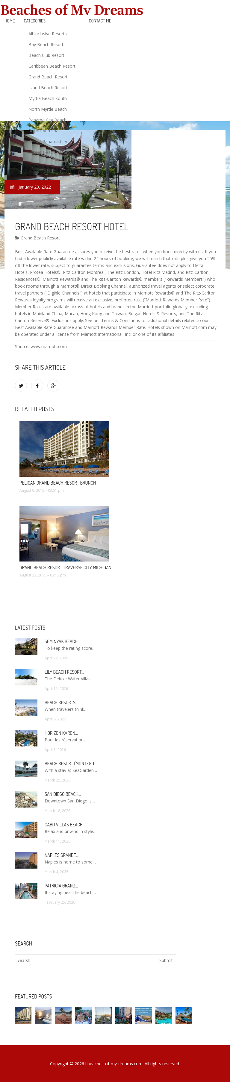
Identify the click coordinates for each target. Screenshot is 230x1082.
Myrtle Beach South (47, 98)
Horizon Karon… (61, 733)
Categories (35, 21)
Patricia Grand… (61, 886)
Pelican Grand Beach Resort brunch (57, 483)
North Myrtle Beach (47, 109)
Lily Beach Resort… (64, 672)
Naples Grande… (61, 855)
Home (9, 21)
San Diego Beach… (63, 794)
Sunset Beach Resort (48, 152)
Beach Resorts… (61, 702)
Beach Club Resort (46, 55)
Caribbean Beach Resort (51, 66)
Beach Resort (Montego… (70, 764)
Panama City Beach (47, 120)
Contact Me (100, 21)
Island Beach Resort (47, 87)
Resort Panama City (47, 141)
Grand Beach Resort (48, 77)
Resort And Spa (43, 130)
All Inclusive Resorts (47, 34)
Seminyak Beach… (62, 641)
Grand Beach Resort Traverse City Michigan (65, 567)
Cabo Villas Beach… (65, 825)
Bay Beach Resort (45, 44)
